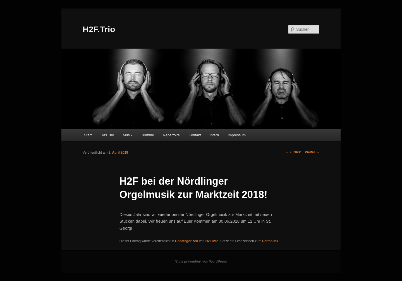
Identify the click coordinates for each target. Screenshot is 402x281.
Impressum (237, 135)
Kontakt (194, 135)
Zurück (293, 152)
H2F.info (212, 241)
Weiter (312, 152)
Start (88, 135)
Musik (127, 135)
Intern (214, 135)
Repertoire (171, 135)
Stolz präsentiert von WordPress (201, 261)
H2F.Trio (99, 29)
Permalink (270, 241)
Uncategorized (186, 241)
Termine (147, 135)
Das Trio (107, 135)
